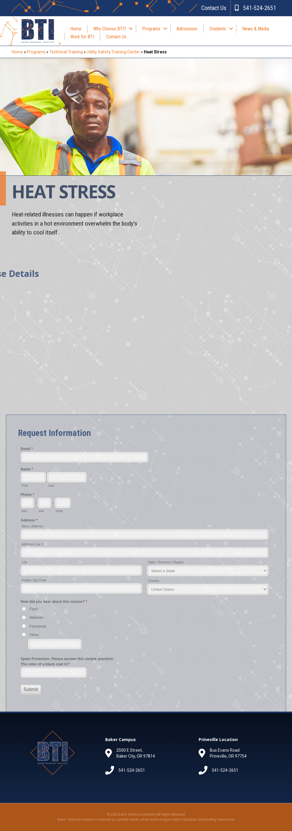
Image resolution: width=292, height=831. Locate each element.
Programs (151, 29)
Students (217, 29)
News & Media (255, 29)
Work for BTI (82, 37)
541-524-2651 (255, 8)
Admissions (186, 29)
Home (75, 29)
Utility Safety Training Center (113, 52)
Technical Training (66, 52)
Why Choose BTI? (109, 29)
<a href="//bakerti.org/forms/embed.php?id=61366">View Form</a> (146, 647)
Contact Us (213, 8)
